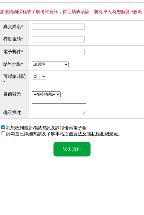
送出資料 (72, 150)
